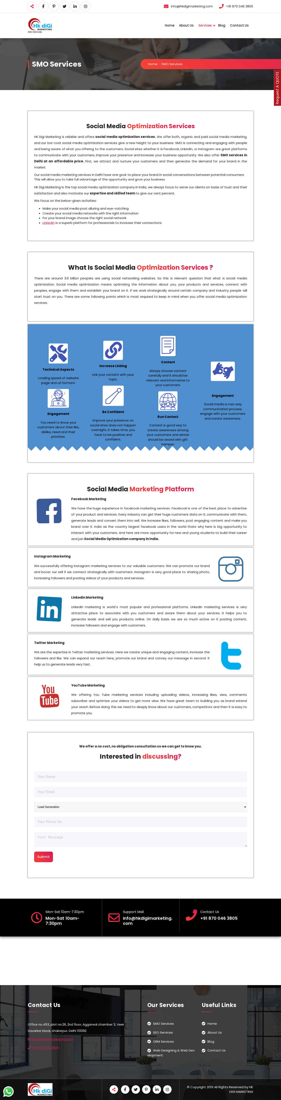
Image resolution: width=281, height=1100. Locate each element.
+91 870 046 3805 (45, 1047)
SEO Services (163, 1032)
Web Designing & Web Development (171, 1052)
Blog (221, 25)
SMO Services (163, 1023)
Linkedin (49, 223)
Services (205, 25)
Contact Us (239, 25)
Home (169, 25)
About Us (186, 25)
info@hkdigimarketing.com (53, 1039)
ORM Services (163, 1041)
